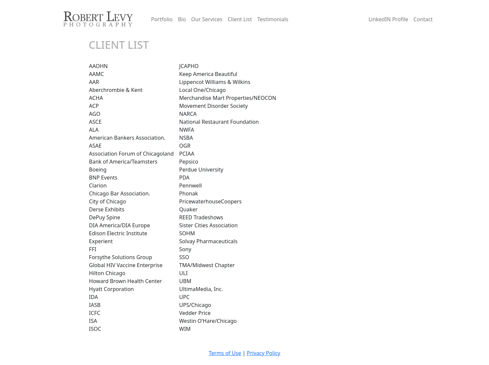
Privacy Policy (263, 353)
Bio (182, 19)
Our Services (206, 19)
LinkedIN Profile (388, 19)
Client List (240, 19)
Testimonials (272, 19)
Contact (423, 19)
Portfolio (162, 19)
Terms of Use (225, 353)
